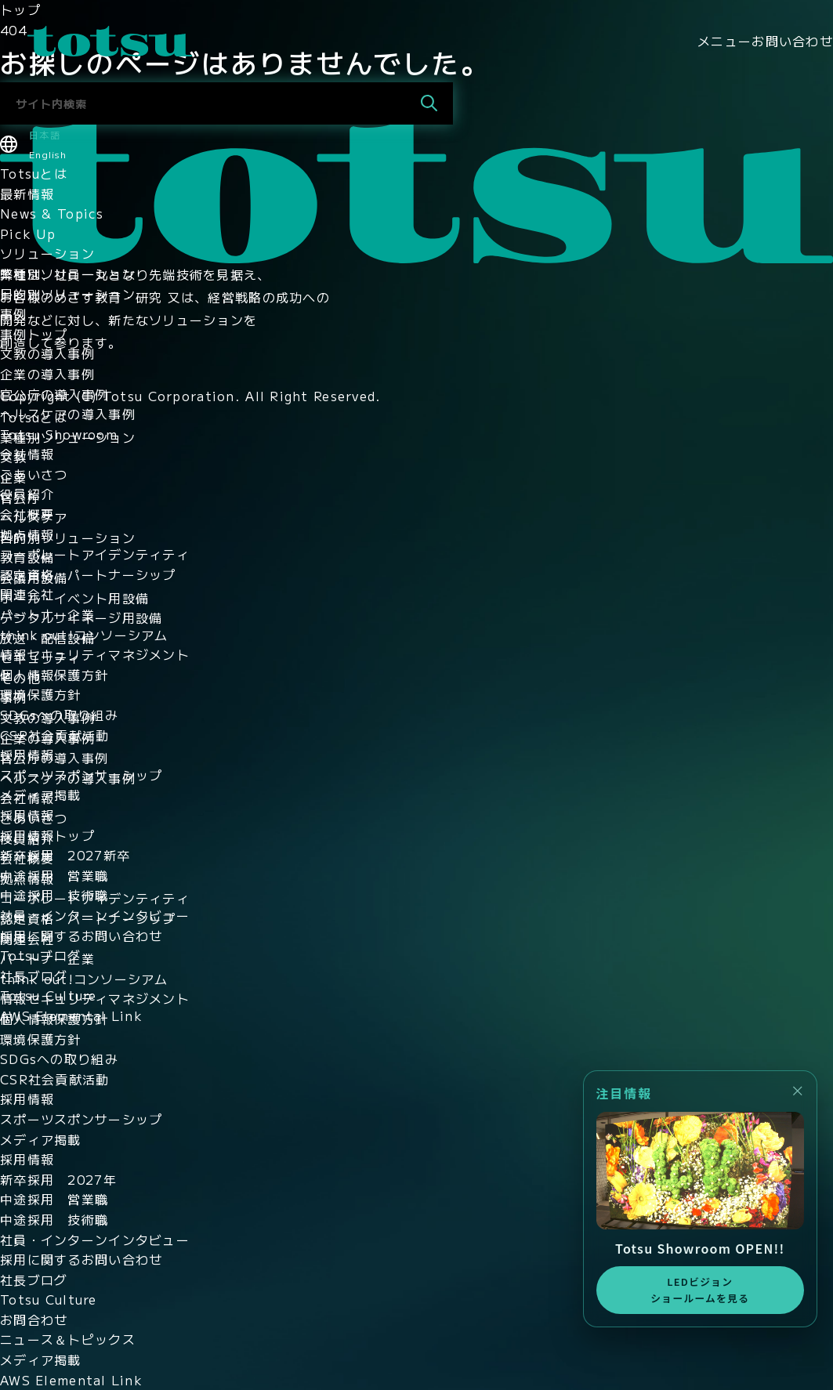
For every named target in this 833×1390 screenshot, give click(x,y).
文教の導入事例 (47, 353)
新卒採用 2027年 (58, 1179)
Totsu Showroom (59, 434)
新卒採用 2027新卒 (65, 854)
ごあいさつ (33, 474)
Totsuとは (33, 173)
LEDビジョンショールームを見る (699, 1289)
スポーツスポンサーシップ (81, 775)
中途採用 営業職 (54, 875)
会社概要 (27, 514)
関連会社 (27, 594)
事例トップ (33, 333)
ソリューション (47, 253)
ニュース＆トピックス (68, 1339)
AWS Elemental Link (71, 1015)
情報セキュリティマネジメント (95, 654)
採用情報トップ (47, 835)
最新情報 (27, 193)
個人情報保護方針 (54, 674)
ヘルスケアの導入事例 (68, 413)
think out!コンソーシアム (84, 634)
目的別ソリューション (68, 293)
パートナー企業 (47, 614)
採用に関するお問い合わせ (81, 935)
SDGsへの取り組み (59, 714)
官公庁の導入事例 (54, 394)
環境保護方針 (40, 694)
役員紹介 (27, 493)
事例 (13, 313)
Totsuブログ (40, 955)
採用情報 (27, 754)
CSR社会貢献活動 (55, 735)
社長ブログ (33, 975)
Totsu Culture (48, 995)
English (48, 154)
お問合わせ (33, 1319)
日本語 (44, 134)
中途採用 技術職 (54, 894)
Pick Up (28, 233)
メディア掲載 (40, 794)
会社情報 (27, 453)
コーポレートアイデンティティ (95, 554)
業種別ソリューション (68, 273)
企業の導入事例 (47, 373)
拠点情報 (27, 534)
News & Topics (52, 213)
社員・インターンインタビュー (95, 915)
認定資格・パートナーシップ (88, 574)
